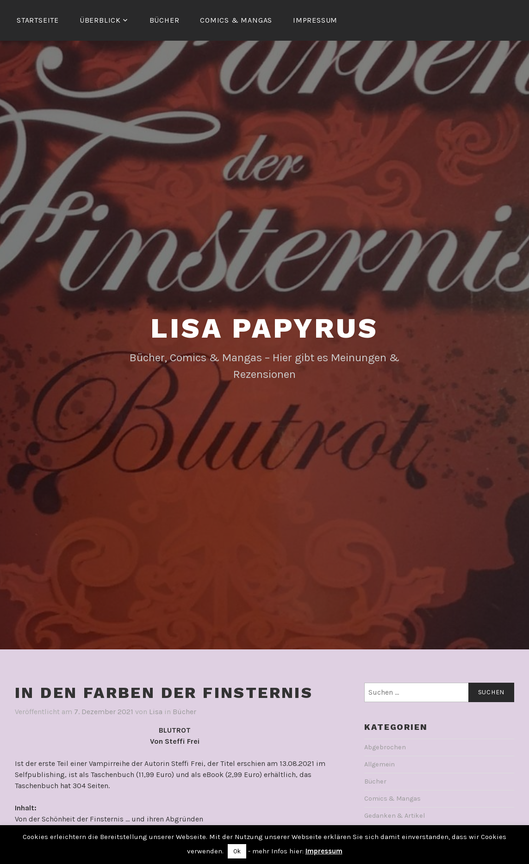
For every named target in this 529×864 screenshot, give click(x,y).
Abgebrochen (385, 747)
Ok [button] (237, 851)
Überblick (100, 20)
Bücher (164, 20)
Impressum (315, 20)
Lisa (155, 711)
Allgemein (379, 764)
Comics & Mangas (236, 20)
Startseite (38, 20)
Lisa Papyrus (264, 328)
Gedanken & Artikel (394, 816)
